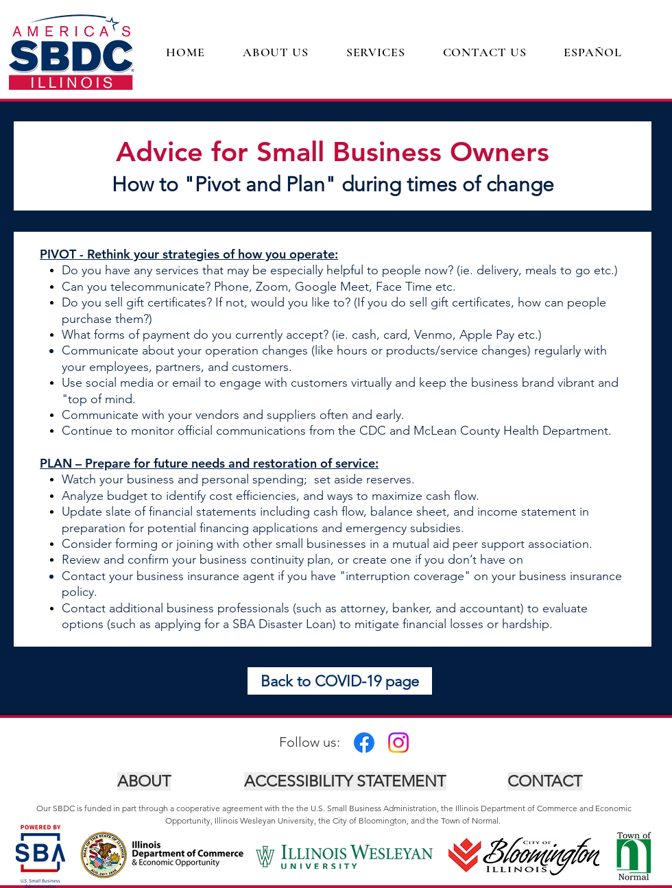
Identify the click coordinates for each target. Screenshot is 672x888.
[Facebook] (364, 742)
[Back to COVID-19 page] (340, 681)
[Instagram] (398, 742)
